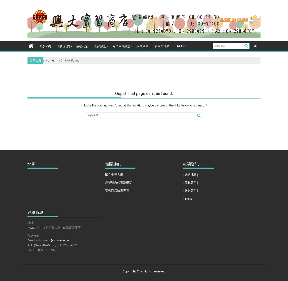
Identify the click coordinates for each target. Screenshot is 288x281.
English (181, 46)
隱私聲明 (191, 182)
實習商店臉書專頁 (117, 190)
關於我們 (64, 46)
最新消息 (46, 46)
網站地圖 (191, 175)
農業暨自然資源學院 (118, 182)
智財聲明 (191, 190)
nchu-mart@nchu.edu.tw (52, 240)
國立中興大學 (114, 175)
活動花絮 (82, 46)
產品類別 (100, 46)
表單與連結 (162, 46)
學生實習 (142, 46)
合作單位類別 (121, 46)
